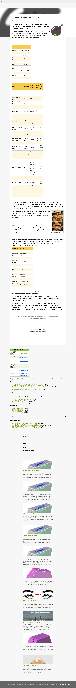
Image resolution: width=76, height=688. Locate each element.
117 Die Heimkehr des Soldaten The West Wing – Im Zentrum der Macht (28, 425)
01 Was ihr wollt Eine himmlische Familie (21, 424)
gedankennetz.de (23, 361)
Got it (68, 684)
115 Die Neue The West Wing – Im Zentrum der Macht (24, 427)
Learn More (63, 684)
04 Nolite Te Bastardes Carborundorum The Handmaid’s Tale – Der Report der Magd (31, 386)
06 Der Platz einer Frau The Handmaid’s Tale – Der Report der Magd (27, 384)
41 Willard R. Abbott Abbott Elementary (21, 400)
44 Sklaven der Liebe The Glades (29, 665)
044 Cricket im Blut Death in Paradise (30, 557)
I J (31, 378)
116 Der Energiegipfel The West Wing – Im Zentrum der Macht (26, 426)
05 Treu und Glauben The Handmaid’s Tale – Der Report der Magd (27, 385)
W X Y (61, 378)
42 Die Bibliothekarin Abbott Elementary (21, 399)
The (53, 378)
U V (56, 378)
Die (20, 378)
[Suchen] (74, 1)
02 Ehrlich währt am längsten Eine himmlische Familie (24, 423)
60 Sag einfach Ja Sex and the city (30, 578)
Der (18, 378)
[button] (13, 20)
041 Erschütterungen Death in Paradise (31, 535)
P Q (44, 378)
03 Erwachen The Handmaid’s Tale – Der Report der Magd (25, 388)
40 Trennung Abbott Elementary (19, 401)
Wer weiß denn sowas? (17, 408)
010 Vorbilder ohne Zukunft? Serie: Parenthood (33, 622)
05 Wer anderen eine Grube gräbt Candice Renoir (33, 643)
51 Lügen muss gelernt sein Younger (30, 600)
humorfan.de (24, 366)
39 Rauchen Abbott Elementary (19, 403)
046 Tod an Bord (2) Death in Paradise (31, 470)
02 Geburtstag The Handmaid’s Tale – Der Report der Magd (26, 389)
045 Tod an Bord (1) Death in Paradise (31, 492)
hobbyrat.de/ (24, 353)
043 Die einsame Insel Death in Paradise (31, 513)
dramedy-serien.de (44, 329)
